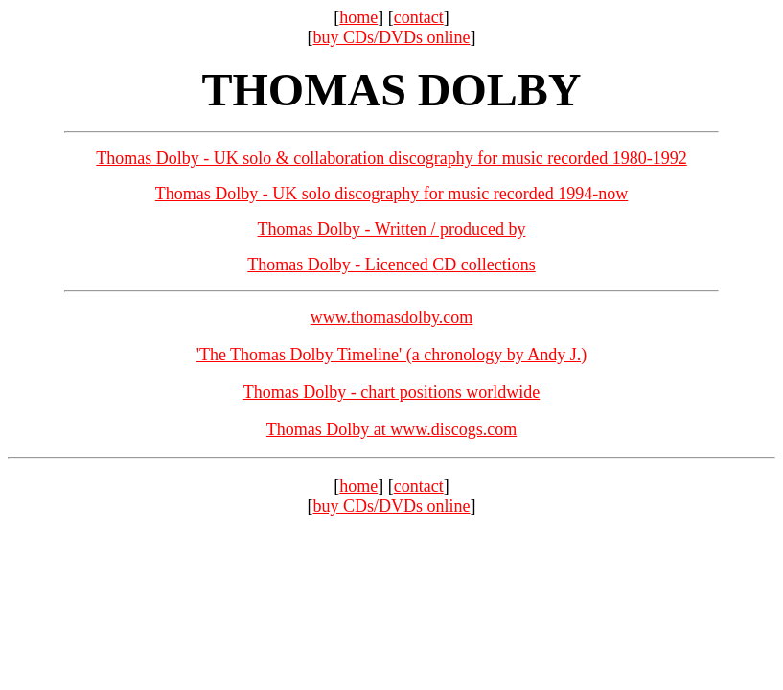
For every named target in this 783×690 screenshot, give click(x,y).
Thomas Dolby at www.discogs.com (391, 429)
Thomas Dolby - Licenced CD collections (391, 264)
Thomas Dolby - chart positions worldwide (391, 392)
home (358, 17)
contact (419, 17)
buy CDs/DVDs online (391, 37)
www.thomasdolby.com (392, 317)
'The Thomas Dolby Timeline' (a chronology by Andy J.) (391, 354)
